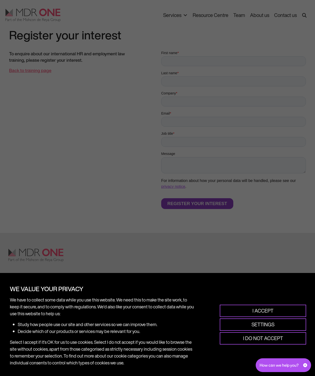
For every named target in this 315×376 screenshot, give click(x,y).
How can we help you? (279, 365)
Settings (263, 324)
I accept (262, 310)
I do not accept (263, 338)
